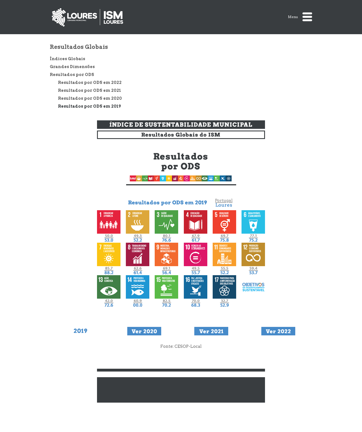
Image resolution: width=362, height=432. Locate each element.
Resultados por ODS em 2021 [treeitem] (89, 90)
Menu (300, 17)
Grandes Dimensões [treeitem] (72, 66)
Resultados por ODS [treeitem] (72, 74)
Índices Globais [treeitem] (67, 58)
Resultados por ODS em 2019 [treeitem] (89, 106)
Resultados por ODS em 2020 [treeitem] (90, 98)
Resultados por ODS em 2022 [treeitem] (90, 82)
